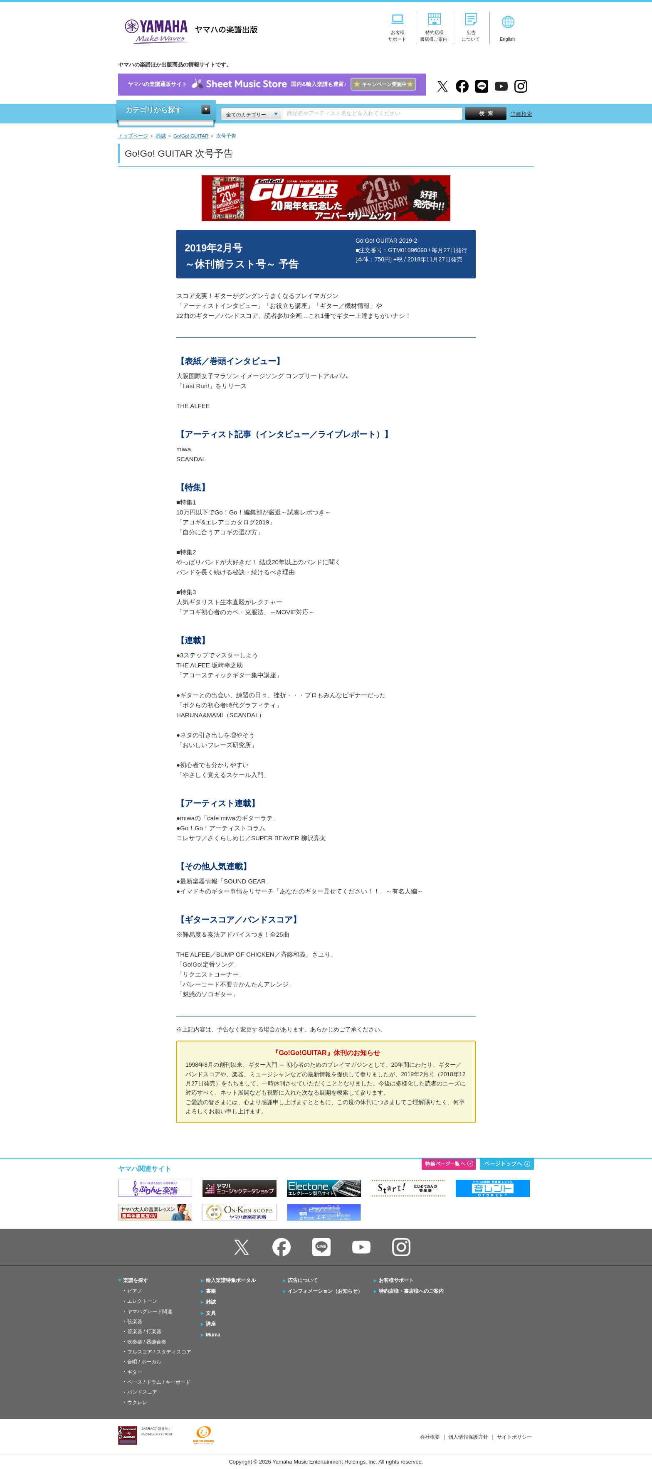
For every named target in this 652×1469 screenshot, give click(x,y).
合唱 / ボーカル (144, 1362)
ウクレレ (137, 1402)
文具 (211, 1313)
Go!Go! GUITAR (190, 135)
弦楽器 (134, 1321)
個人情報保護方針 (468, 1437)
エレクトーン (142, 1301)
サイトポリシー (514, 1437)
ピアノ (134, 1291)
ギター (134, 1372)
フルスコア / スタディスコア (159, 1352)
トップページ (133, 135)
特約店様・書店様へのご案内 (411, 1291)
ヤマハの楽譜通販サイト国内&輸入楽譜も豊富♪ (272, 85)
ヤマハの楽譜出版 (188, 30)
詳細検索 (521, 114)
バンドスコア (142, 1392)
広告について (303, 1280)
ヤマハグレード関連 (149, 1311)
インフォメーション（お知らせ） (325, 1291)
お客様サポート (396, 1280)
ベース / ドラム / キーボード (158, 1382)
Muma (213, 1335)
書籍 (211, 1291)
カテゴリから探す (154, 110)
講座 (211, 1324)
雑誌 (161, 135)
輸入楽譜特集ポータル (231, 1280)
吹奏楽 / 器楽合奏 (146, 1342)
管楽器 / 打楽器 (144, 1331)
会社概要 (430, 1437)
